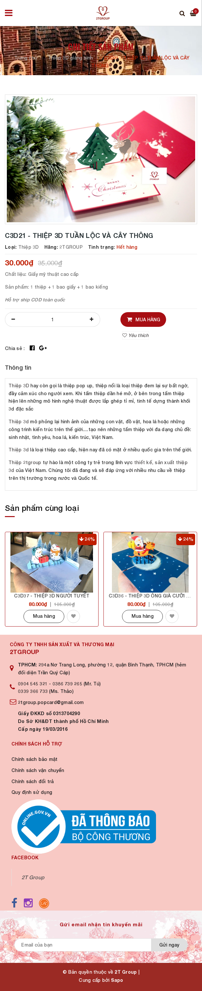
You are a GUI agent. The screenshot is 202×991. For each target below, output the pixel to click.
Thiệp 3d (18, 421)
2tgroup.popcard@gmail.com (51, 702)
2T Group (33, 877)
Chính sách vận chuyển (37, 770)
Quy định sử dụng (31, 792)
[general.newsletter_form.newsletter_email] (83, 944)
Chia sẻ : (15, 348)
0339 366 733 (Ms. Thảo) (45, 691)
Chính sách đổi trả (32, 781)
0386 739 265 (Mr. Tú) (77, 683)
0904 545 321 (33, 683)
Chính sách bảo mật (34, 759)
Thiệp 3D (18, 385)
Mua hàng (44, 616)
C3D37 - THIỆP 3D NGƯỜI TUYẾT (51, 595)
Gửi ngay (169, 945)
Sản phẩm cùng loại (42, 507)
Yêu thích (135, 335)
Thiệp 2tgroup (24, 462)
